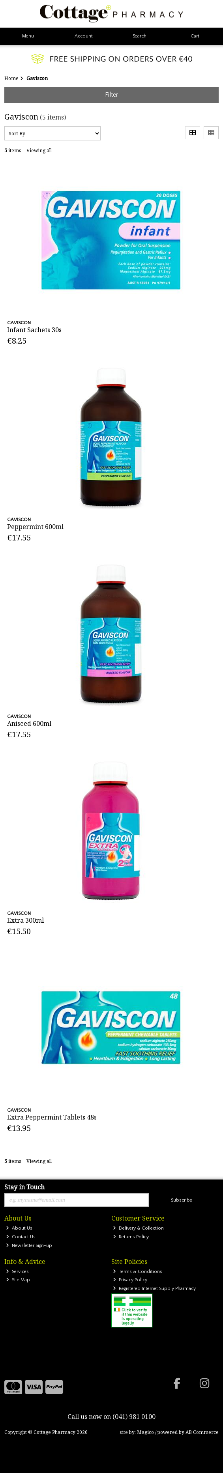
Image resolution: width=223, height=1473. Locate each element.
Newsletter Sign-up (29, 1245)
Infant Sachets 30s (34, 329)
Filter (111, 94)
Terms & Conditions (137, 1271)
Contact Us (21, 1236)
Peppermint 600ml (35, 526)
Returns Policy (131, 1236)
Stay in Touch (24, 1187)
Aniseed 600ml (29, 723)
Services (17, 1271)
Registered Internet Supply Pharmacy (154, 1288)
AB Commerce (202, 1432)
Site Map (18, 1279)
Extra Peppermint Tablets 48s (52, 1117)
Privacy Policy (130, 1279)
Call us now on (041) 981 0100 (111, 1416)
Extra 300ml (25, 920)
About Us (19, 1228)
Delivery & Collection (138, 1228)
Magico (145, 1432)
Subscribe (181, 1200)
